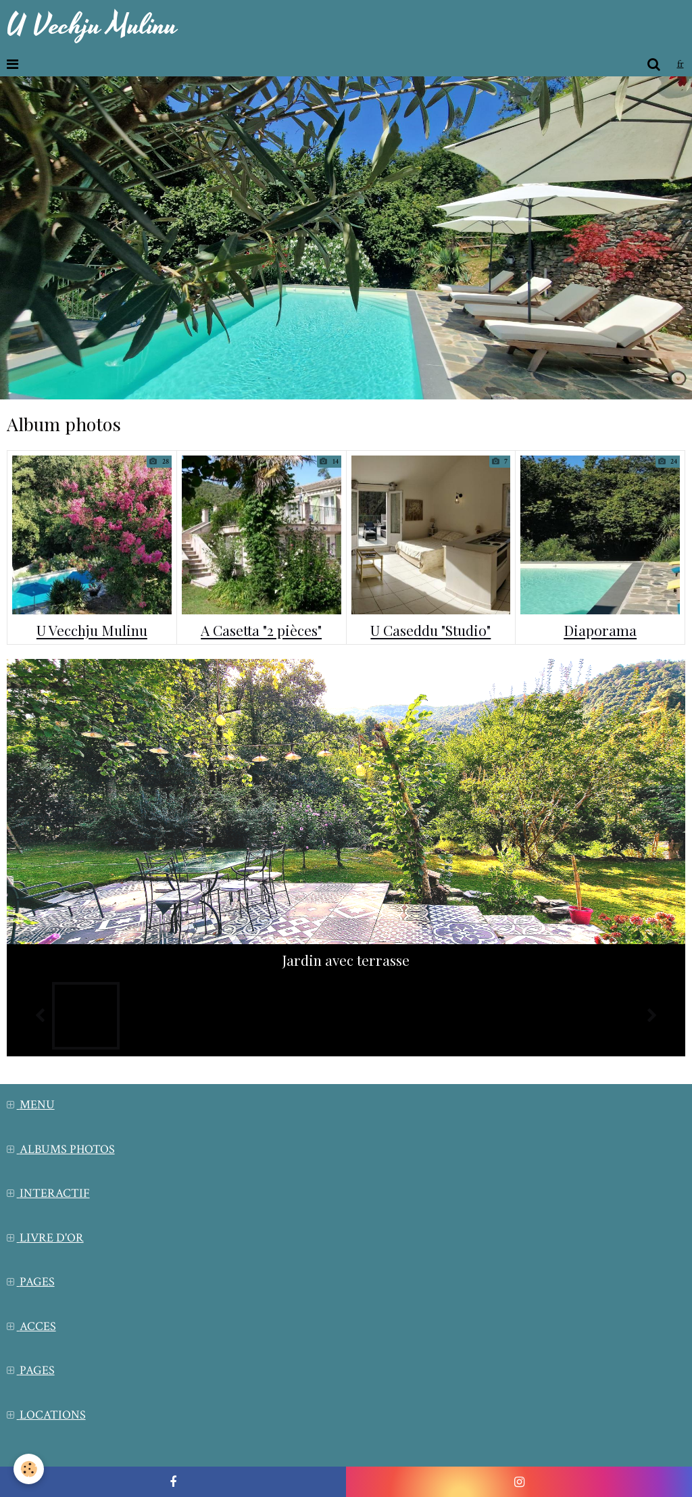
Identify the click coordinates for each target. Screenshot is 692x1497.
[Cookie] (29, 1469)
